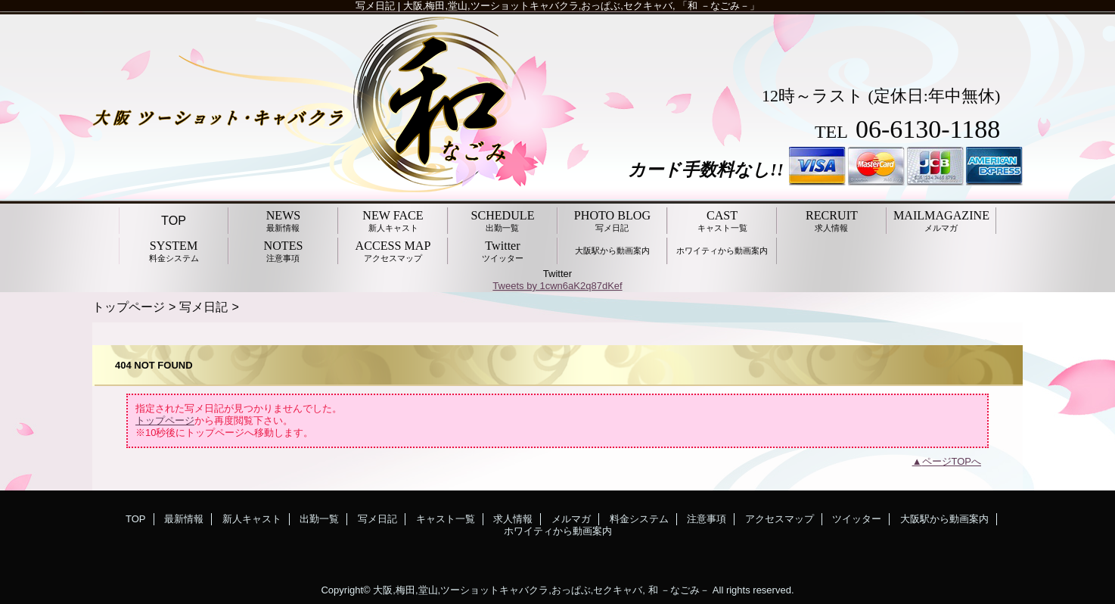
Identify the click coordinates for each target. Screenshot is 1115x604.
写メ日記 (203, 306)
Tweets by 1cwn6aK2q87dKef (557, 285)
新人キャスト (251, 519)
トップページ (128, 306)
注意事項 (706, 519)
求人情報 (513, 519)
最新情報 (183, 519)
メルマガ (571, 519)
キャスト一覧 (445, 519)
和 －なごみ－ (679, 590)
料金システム (639, 519)
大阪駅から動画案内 (944, 519)
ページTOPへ (952, 461)
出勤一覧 (319, 519)
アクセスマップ (779, 519)
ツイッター (856, 519)
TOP (173, 220)
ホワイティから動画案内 (558, 531)
